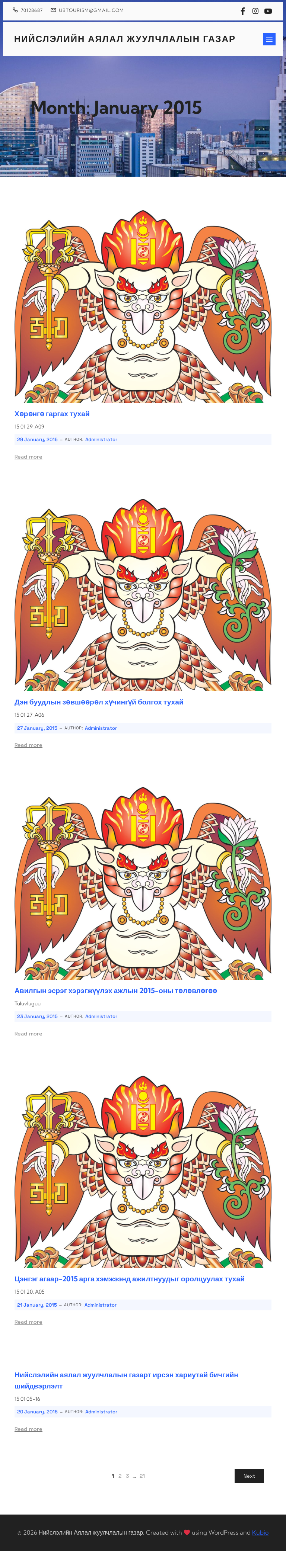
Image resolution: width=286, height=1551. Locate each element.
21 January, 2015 (37, 1305)
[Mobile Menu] (269, 39)
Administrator (101, 439)
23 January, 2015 (37, 1016)
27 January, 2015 (37, 728)
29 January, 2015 (37, 439)
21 (142, 1476)
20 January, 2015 (37, 1412)
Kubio (260, 1532)
